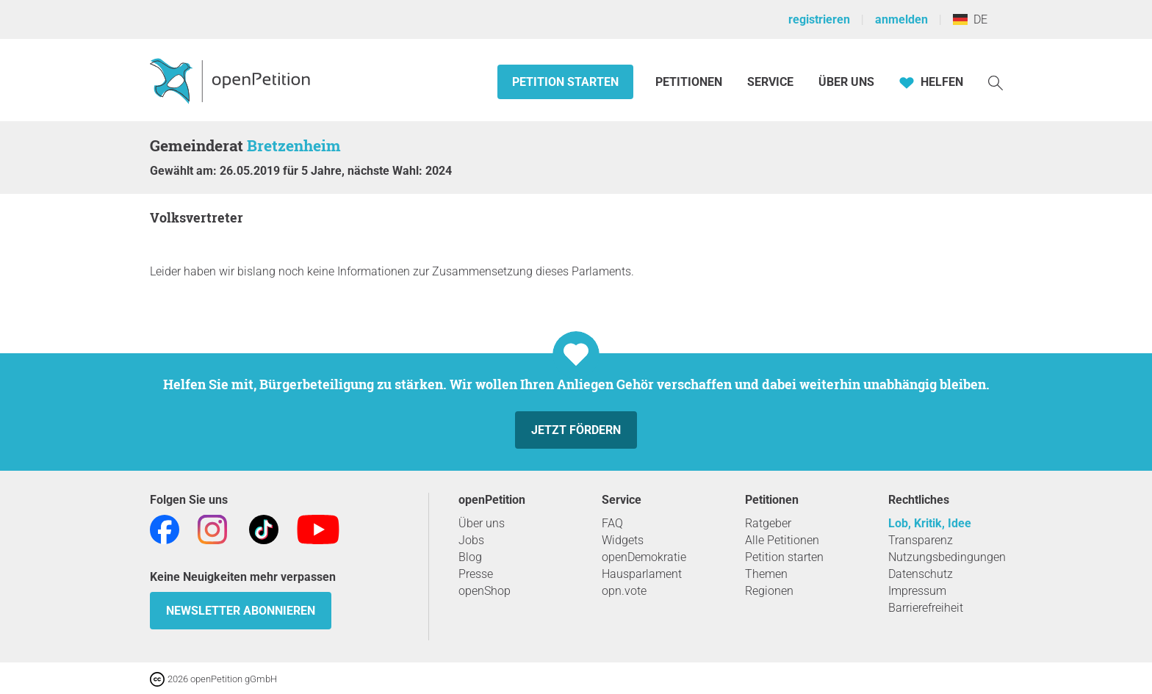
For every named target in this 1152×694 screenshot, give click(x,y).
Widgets (623, 540)
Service (770, 82)
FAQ (612, 523)
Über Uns (846, 82)
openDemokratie (644, 557)
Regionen (769, 591)
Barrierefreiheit (925, 608)
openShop (484, 591)
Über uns (481, 523)
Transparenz (920, 540)
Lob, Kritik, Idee (929, 523)
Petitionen (690, 82)
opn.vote (624, 591)
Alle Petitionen (782, 540)
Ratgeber (768, 523)
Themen (766, 574)
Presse (475, 574)
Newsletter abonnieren (240, 611)
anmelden (901, 19)
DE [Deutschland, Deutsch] (970, 19)
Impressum (917, 591)
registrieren (819, 19)
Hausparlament (642, 574)
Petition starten (565, 82)
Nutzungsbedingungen (947, 557)
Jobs (471, 540)
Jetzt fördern (576, 430)
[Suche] (995, 81)
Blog (470, 557)
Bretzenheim (294, 145)
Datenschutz (920, 574)
